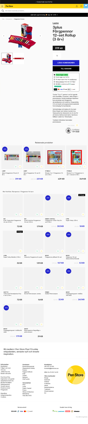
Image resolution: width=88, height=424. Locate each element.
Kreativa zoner (5, 388)
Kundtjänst (4, 366)
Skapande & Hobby (29, 368)
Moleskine (26, 394)
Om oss (3, 370)
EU (45, 393)
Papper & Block (27, 372)
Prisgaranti (4, 390)
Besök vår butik (6, 373)
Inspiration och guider (8, 379)
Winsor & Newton (28, 392)
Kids (3, 19)
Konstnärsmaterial (28, 366)
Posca (24, 390)
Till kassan (66, 69)
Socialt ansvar (5, 386)
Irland (46, 385)
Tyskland (47, 389)
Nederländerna (49, 387)
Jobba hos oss (5, 372)
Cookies (3, 397)
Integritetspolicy (6, 395)
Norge (46, 378)
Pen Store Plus (5, 377)
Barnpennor (9, 19)
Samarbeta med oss (7, 381)
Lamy (56, 23)
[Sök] (44, 10)
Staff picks (26, 379)
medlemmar (73, 79)
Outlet (25, 375)
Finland (46, 381)
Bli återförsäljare (6, 382)
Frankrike (47, 383)
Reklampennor (5, 384)
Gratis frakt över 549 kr (44, 2)
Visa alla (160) (27, 395)
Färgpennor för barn (19, 19)
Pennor (25, 370)
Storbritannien (49, 391)
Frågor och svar (6, 368)
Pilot (24, 385)
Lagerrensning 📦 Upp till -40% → (44, 15)
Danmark (47, 380)
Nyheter (25, 377)
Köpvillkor (4, 393)
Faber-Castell (27, 388)
